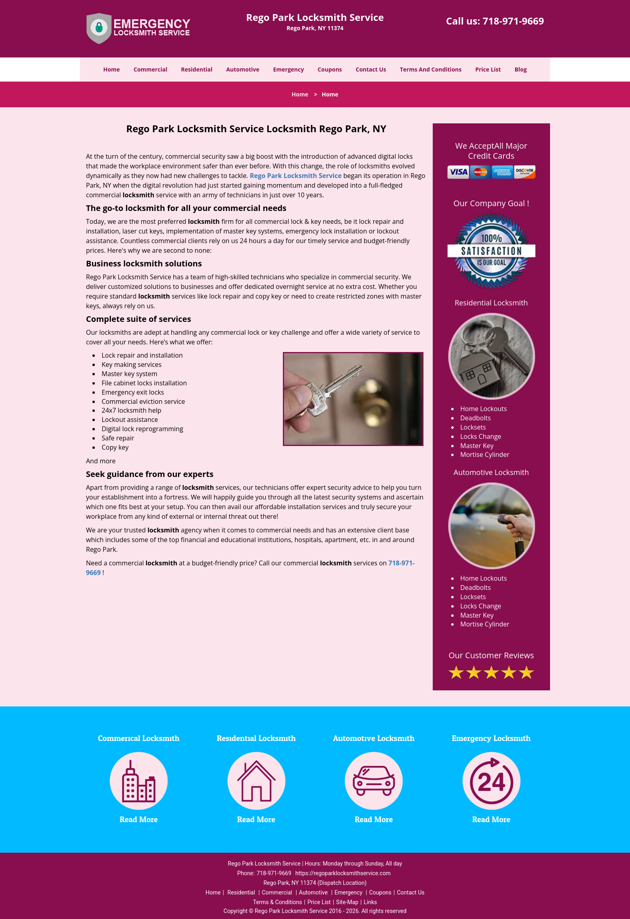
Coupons (330, 69)
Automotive (243, 69)
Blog (521, 69)
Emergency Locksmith (491, 738)
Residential (197, 69)
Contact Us (371, 69)
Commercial (151, 69)
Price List (488, 69)
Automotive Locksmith (491, 472)
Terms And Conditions (431, 69)
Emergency (288, 69)
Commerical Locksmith (139, 738)
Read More (139, 820)
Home (111, 69)
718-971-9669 (513, 20)
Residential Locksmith (491, 302)
